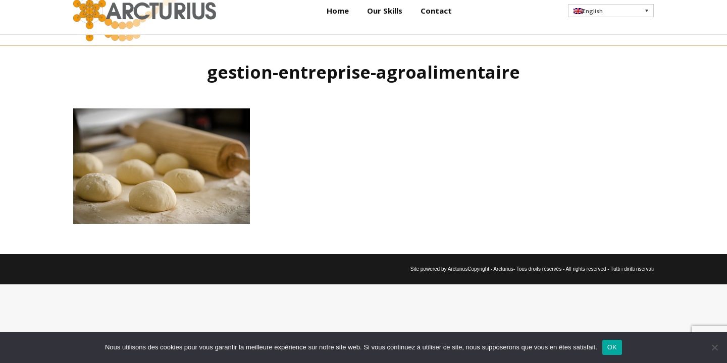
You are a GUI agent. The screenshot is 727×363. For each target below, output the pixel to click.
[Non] (714, 347)
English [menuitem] (593, 23)
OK (612, 347)
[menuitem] (611, 22)
